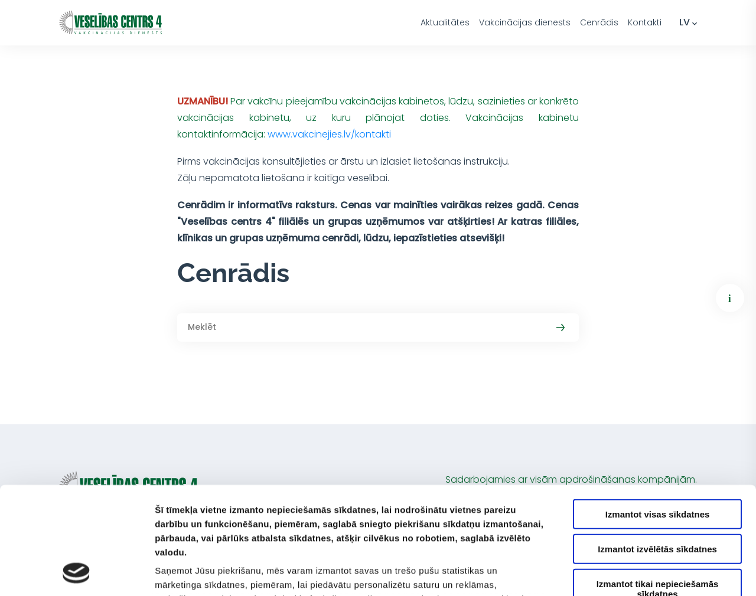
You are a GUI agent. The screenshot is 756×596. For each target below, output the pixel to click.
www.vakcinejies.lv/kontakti (329, 134)
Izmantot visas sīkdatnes (657, 414)
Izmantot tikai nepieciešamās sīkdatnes (658, 488)
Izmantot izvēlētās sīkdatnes (657, 448)
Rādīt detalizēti (643, 573)
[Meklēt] (378, 327)
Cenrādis (599, 22)
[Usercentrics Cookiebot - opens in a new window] (76, 573)
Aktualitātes (445, 22)
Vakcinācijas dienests (525, 22)
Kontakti (645, 22)
